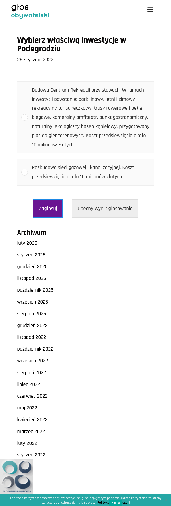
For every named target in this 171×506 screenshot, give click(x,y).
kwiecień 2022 (32, 419)
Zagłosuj (48, 208)
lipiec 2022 (28, 384)
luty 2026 (27, 243)
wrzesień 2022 (32, 360)
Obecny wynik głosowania (105, 208)
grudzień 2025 (32, 266)
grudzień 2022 (32, 325)
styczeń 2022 (31, 455)
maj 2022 (27, 408)
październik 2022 (35, 349)
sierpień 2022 (31, 372)
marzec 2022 (31, 431)
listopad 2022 (31, 337)
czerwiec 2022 (32, 396)
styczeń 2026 (31, 255)
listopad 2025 (31, 278)
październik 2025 (35, 290)
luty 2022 (27, 443)
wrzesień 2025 (32, 302)
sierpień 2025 (31, 313)
